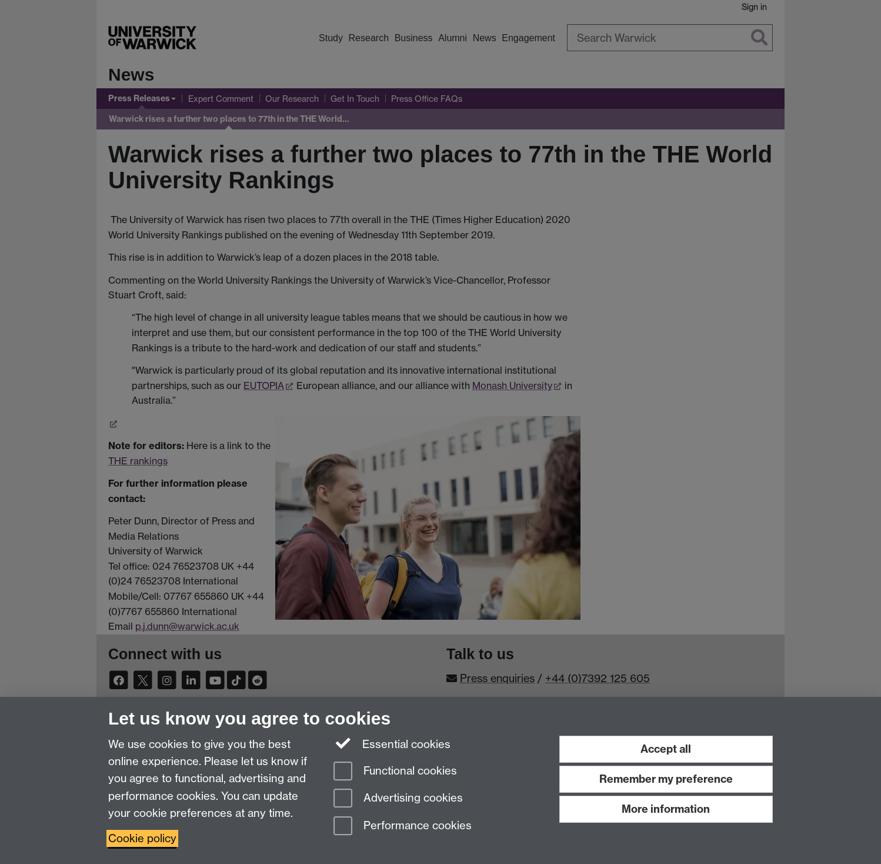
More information (666, 809)
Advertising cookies (398, 799)
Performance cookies (402, 827)
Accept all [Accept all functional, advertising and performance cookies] (665, 749)
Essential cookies (391, 743)
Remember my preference (666, 779)
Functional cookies (395, 772)
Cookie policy (142, 838)
